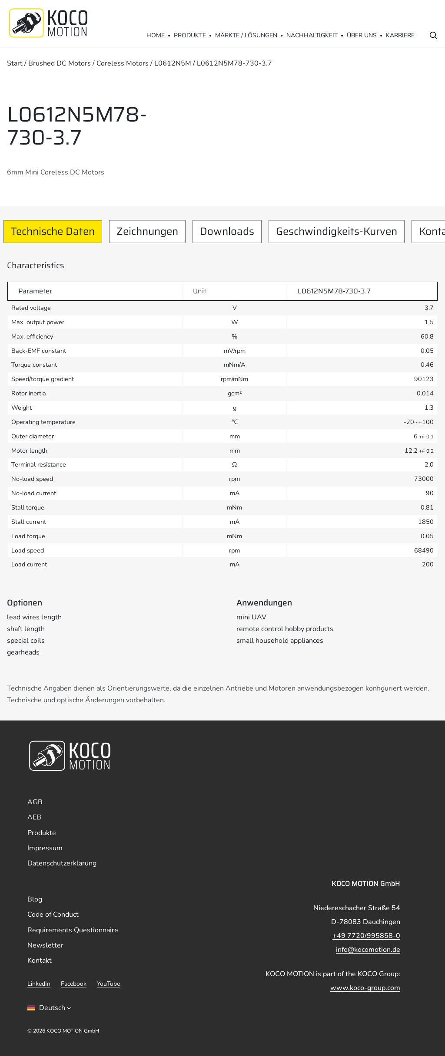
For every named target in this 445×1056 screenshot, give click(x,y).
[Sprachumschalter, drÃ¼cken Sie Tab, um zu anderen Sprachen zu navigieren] (49, 1007)
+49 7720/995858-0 (366, 936)
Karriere (400, 35)
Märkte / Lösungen (246, 35)
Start (15, 63)
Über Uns (362, 35)
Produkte (190, 35)
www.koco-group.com (365, 988)
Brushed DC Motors (59, 63)
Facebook (73, 984)
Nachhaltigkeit (312, 35)
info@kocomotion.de (368, 949)
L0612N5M (172, 63)
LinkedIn (38, 984)
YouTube (108, 984)
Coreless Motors (122, 63)
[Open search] (433, 35)
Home (155, 35)
